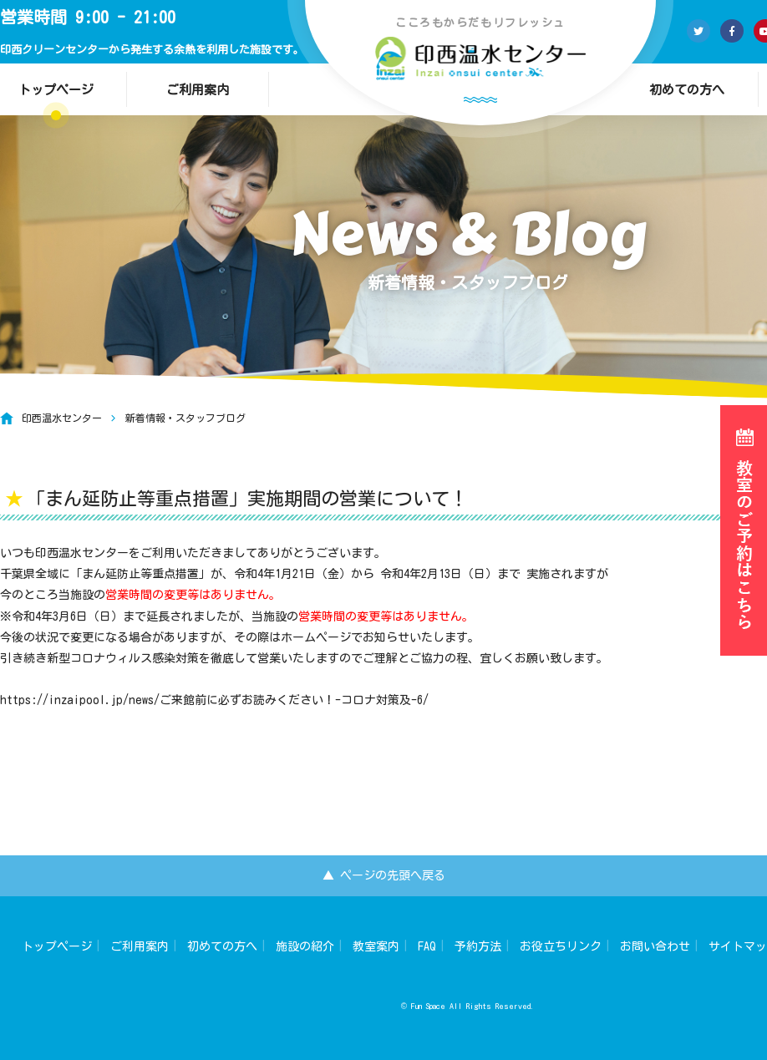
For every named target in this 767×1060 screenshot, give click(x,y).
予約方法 (478, 946)
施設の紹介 (305, 946)
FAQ (427, 946)
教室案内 (376, 946)
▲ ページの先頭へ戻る (384, 875)
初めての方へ (686, 90)
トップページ (57, 946)
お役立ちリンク (561, 946)
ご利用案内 (197, 90)
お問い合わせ (655, 946)
